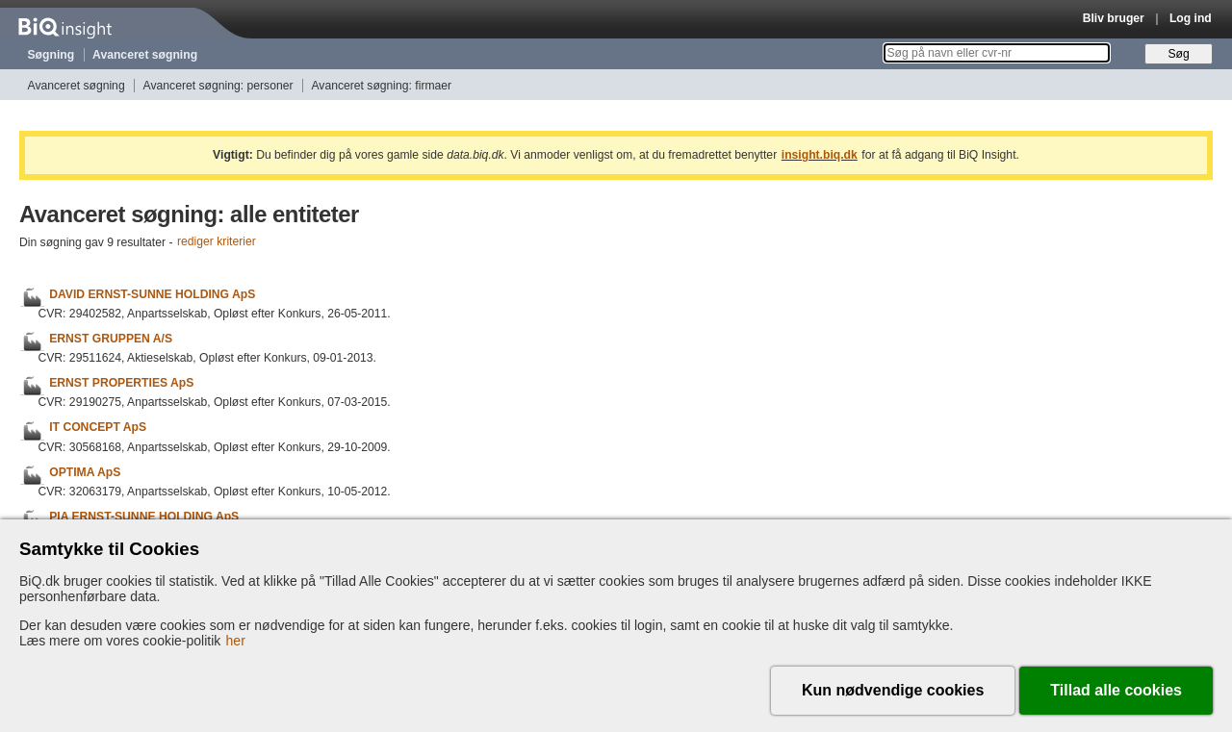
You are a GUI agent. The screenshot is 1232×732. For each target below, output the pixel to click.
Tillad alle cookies (1116, 690)
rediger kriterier (216, 242)
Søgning (51, 55)
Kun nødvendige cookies (893, 690)
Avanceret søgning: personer (218, 85)
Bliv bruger (1113, 18)
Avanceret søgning (144, 55)
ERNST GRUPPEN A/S (110, 338)
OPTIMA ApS (84, 472)
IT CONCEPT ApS (97, 428)
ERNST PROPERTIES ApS (121, 383)
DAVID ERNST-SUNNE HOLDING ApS (152, 294)
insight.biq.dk (820, 155)
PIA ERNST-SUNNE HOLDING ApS (144, 516)
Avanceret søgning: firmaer (381, 85)
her (235, 640)
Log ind (1190, 18)
